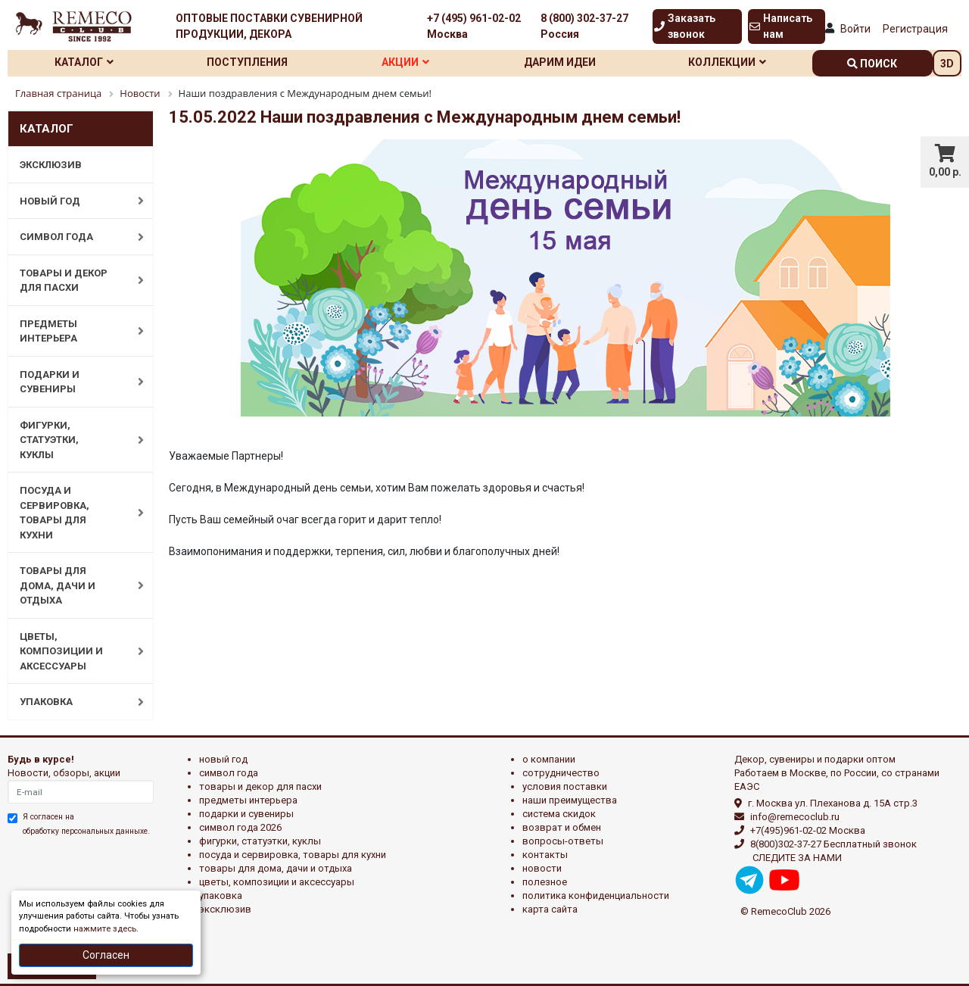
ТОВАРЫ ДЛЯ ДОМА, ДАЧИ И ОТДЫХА (74, 585)
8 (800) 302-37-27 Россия (584, 26)
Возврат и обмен (561, 827)
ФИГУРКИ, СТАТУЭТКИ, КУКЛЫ (74, 440)
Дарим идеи (560, 62)
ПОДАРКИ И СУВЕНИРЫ (74, 382)
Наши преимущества (569, 800)
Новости (542, 868)
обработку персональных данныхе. (86, 831)
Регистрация (915, 29)
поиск (872, 64)
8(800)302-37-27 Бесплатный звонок (833, 844)
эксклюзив (225, 909)
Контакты (545, 854)
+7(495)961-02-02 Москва (807, 830)
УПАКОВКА (74, 702)
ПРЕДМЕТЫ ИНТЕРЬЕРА (74, 331)
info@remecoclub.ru (795, 816)
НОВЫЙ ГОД (74, 200)
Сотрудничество (561, 773)
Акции (405, 62)
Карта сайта (550, 909)
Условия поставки (564, 786)
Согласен (106, 955)
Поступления (247, 62)
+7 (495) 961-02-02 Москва (474, 26)
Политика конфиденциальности (595, 895)
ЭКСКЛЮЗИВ (51, 164)
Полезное (544, 882)
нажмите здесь (104, 929)
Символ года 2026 (240, 827)
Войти (855, 29)
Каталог (84, 62)
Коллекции (727, 62)
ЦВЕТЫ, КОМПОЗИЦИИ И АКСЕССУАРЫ (74, 651)
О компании (548, 759)
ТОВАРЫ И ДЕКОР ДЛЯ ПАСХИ (74, 280)
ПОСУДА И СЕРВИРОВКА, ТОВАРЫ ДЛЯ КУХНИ (74, 513)
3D (947, 64)
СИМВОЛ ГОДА (74, 237)
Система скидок (559, 813)
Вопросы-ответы (562, 841)
